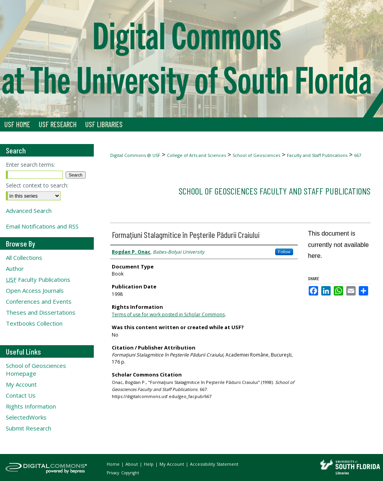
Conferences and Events (39, 301)
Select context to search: (37, 185)
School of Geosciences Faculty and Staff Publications (274, 190)
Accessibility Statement (214, 464)
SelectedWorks (26, 417)
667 (357, 155)
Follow (284, 251)
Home (114, 464)
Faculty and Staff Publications (317, 155)
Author (15, 268)
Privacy (113, 473)
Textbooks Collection (34, 323)
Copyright (130, 473)
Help (149, 464)
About (132, 464)
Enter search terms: (30, 164)
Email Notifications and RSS (42, 226)
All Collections (24, 257)
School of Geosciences (256, 155)
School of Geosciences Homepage (36, 369)
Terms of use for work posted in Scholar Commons (168, 314)
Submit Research (28, 428)
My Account (21, 384)
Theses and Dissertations (40, 312)
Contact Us (21, 395)
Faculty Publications (38, 279)
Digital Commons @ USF (135, 155)
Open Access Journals (35, 290)
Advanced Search (29, 210)
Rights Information (31, 406)
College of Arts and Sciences (196, 155)
